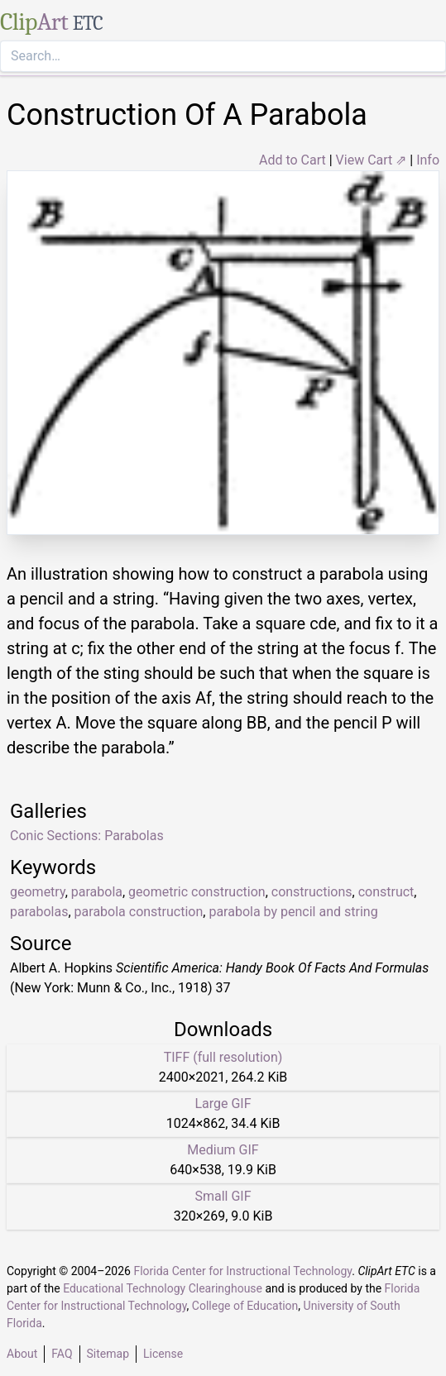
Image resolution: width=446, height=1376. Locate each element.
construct (386, 892)
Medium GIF (222, 1150)
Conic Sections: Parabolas (87, 835)
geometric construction (197, 892)
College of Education (245, 1305)
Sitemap (108, 1353)
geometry (37, 892)
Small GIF (222, 1196)
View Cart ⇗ (371, 160)
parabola (96, 892)
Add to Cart (292, 160)
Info (427, 160)
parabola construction (139, 912)
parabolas (39, 912)
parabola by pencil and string (293, 912)
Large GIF (222, 1103)
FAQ (61, 1353)
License (163, 1353)
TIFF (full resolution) (223, 1057)
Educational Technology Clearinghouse (162, 1288)
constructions (311, 892)
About (22, 1353)
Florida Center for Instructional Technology (242, 1271)
